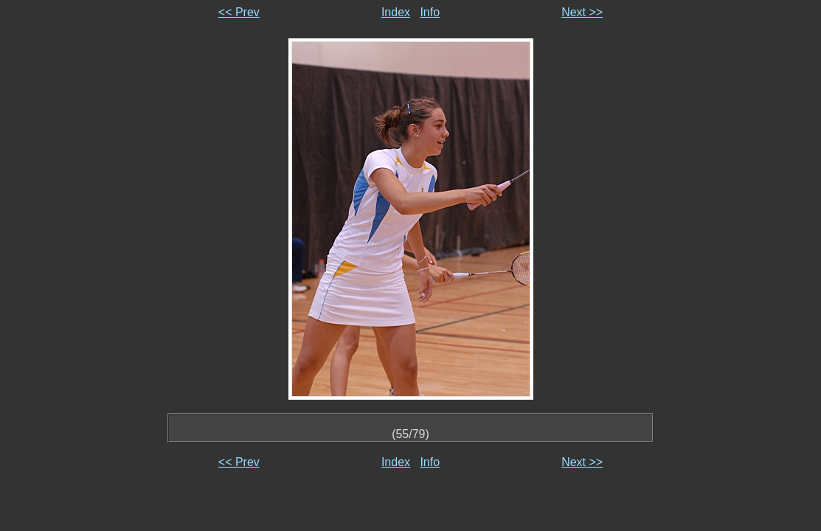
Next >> (582, 12)
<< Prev (239, 12)
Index (395, 12)
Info (430, 12)
